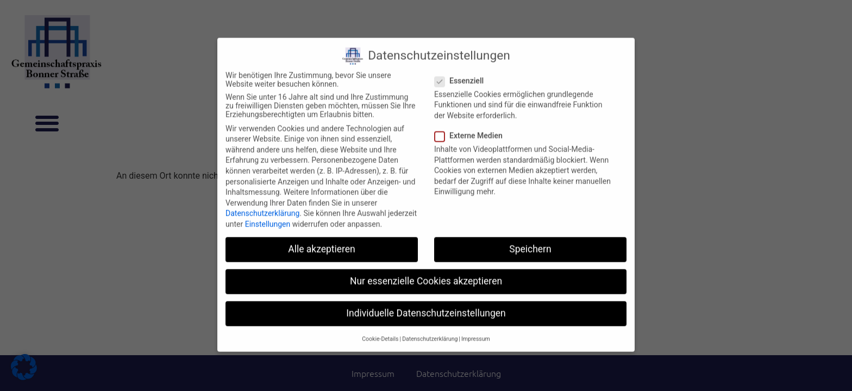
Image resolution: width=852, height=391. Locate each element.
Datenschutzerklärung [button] (430, 330)
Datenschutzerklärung (262, 205)
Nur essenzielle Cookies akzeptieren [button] (426, 272)
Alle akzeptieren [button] (321, 240)
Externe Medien (472, 127)
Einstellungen (268, 215)
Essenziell (462, 72)
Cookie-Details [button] (380, 330)
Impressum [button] (475, 330)
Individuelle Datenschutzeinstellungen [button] (425, 305)
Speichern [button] (530, 240)
